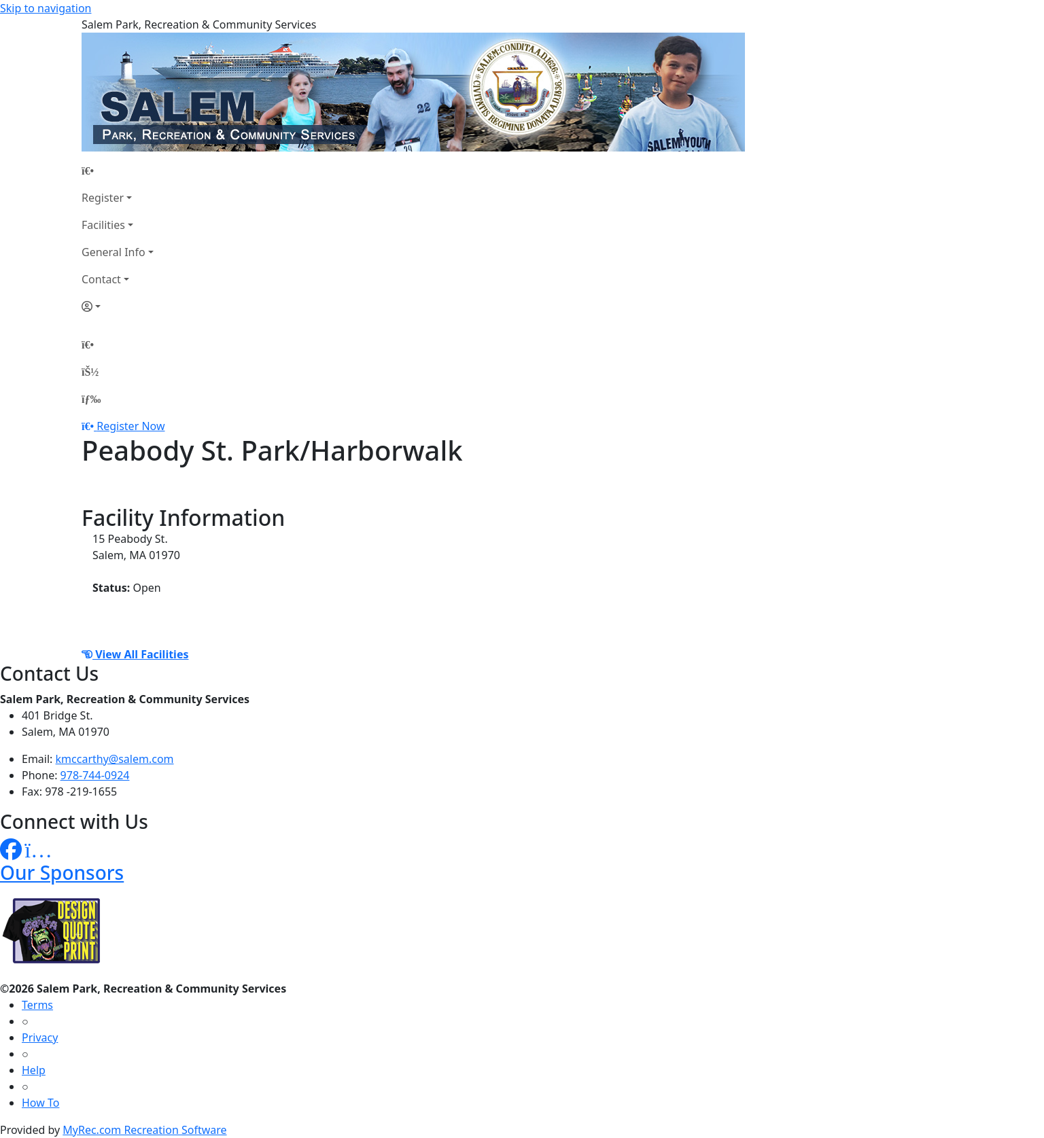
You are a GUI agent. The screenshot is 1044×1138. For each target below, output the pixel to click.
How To (40, 1102)
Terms (37, 1004)
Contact (101, 279)
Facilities (103, 224)
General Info (113, 252)
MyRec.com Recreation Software (144, 1129)
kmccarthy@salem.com (115, 758)
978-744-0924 (95, 775)
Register (103, 197)
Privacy (40, 1037)
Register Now (130, 426)
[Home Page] (118, 170)
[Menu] (91, 398)
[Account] (118, 306)
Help (34, 1070)
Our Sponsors (62, 872)
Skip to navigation (45, 8)
